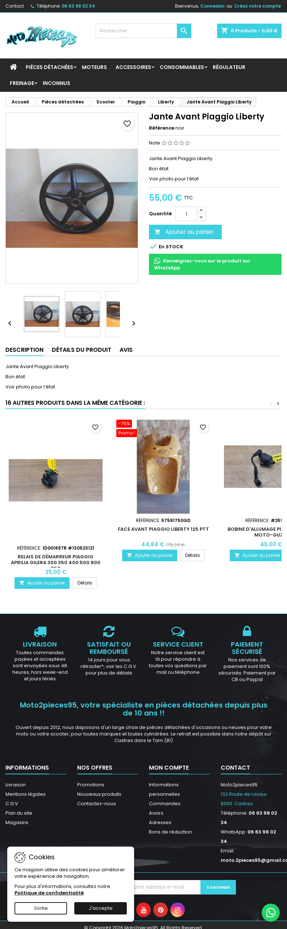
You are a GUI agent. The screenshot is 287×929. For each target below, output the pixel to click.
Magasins (16, 822)
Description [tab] (24, 350)
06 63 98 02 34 (78, 6)
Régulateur (229, 67)
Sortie (41, 908)
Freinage (22, 83)
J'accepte (101, 908)
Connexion (212, 6)
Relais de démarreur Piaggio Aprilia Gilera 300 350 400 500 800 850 (55, 562)
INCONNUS (56, 83)
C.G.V (11, 803)
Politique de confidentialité (49, 892)
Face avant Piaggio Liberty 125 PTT (163, 529)
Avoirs (156, 813)
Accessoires (133, 67)
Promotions (90, 784)
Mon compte (169, 767)
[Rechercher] (143, 31)
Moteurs (94, 67)
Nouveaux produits (99, 794)
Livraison (15, 784)
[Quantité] (186, 214)
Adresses (160, 822)
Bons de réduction (170, 831)
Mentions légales (25, 794)
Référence (161, 128)
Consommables (182, 67)
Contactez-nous (96, 803)
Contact (14, 6)
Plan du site (18, 813)
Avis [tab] (126, 350)
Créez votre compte (257, 6)
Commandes (164, 803)
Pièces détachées (49, 67)
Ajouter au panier (184, 232)
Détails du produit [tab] (81, 350)
